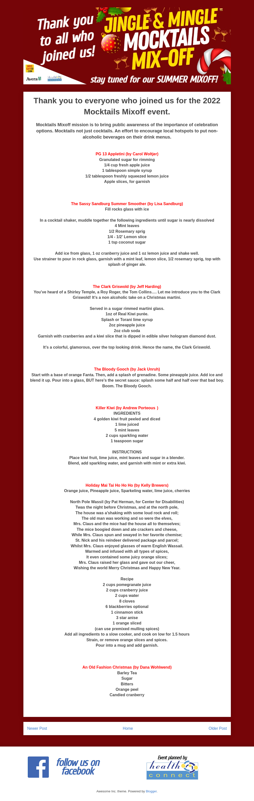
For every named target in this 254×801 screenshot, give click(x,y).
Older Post (218, 728)
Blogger (151, 791)
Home (128, 728)
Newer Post (37, 728)
